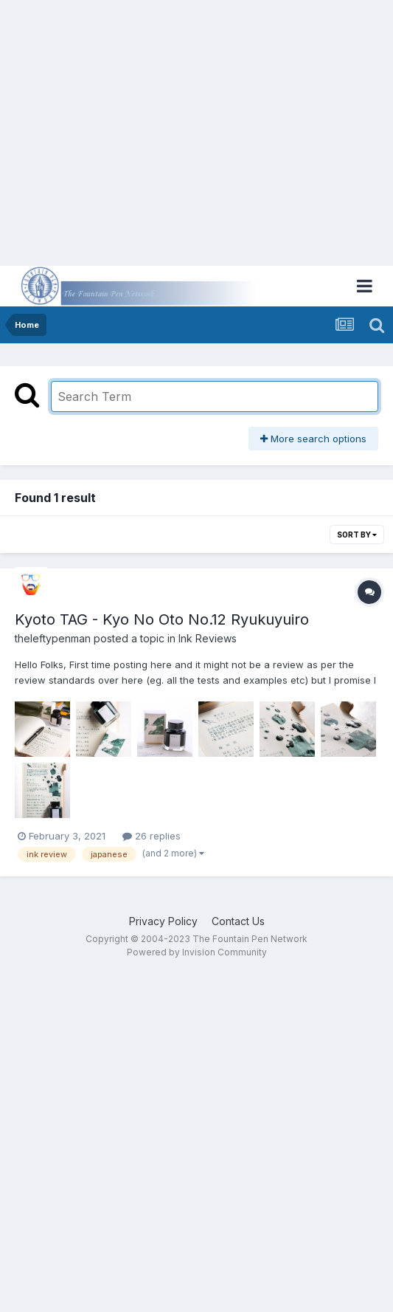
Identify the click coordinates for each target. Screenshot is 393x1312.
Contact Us (238, 921)
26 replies (151, 836)
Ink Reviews (207, 638)
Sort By (357, 534)
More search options (313, 438)
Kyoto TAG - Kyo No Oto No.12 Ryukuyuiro (162, 619)
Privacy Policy (163, 921)
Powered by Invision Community (197, 952)
